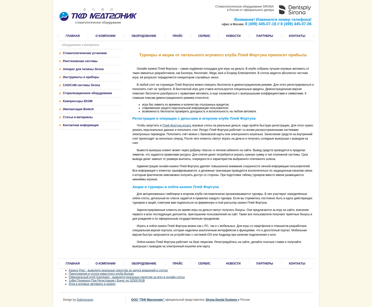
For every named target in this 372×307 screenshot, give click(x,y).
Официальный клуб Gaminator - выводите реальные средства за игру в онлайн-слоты (127, 277)
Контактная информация (81, 125)
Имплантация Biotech (78, 109)
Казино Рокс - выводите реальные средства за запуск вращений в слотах (118, 270)
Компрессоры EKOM (78, 101)
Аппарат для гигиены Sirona (83, 69)
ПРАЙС (178, 36)
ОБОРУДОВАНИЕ (144, 36)
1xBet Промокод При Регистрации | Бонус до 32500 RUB (107, 280)
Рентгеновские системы (80, 61)
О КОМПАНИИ (105, 36)
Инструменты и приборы (81, 77)
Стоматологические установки (85, 53)
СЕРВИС (204, 36)
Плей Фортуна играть (177, 125)
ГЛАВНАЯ (73, 36)
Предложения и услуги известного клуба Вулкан (101, 273)
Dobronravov (85, 299)
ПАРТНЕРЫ (264, 36)
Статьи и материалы (78, 117)
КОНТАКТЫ (297, 36)
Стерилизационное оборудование (87, 93)
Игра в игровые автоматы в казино (92, 284)
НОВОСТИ (233, 36)
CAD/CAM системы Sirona (81, 85)
